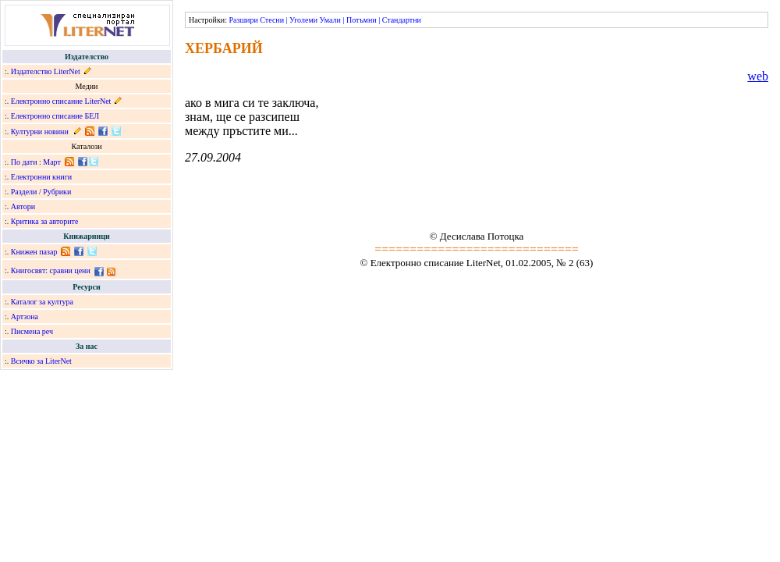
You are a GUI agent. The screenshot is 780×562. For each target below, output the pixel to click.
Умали (330, 20)
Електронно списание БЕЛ (55, 116)
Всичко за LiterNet (41, 361)
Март (52, 162)
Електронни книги (41, 177)
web (757, 76)
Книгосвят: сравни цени (50, 270)
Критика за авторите (45, 221)
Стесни (272, 20)
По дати (24, 162)
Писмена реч (32, 331)
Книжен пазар (34, 251)
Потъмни (361, 20)
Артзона (24, 316)
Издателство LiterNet (45, 71)
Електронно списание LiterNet (61, 101)
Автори (23, 206)
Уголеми (303, 20)
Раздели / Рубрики (41, 191)
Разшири (243, 20)
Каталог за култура (42, 301)
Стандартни (401, 20)
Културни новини (40, 131)
